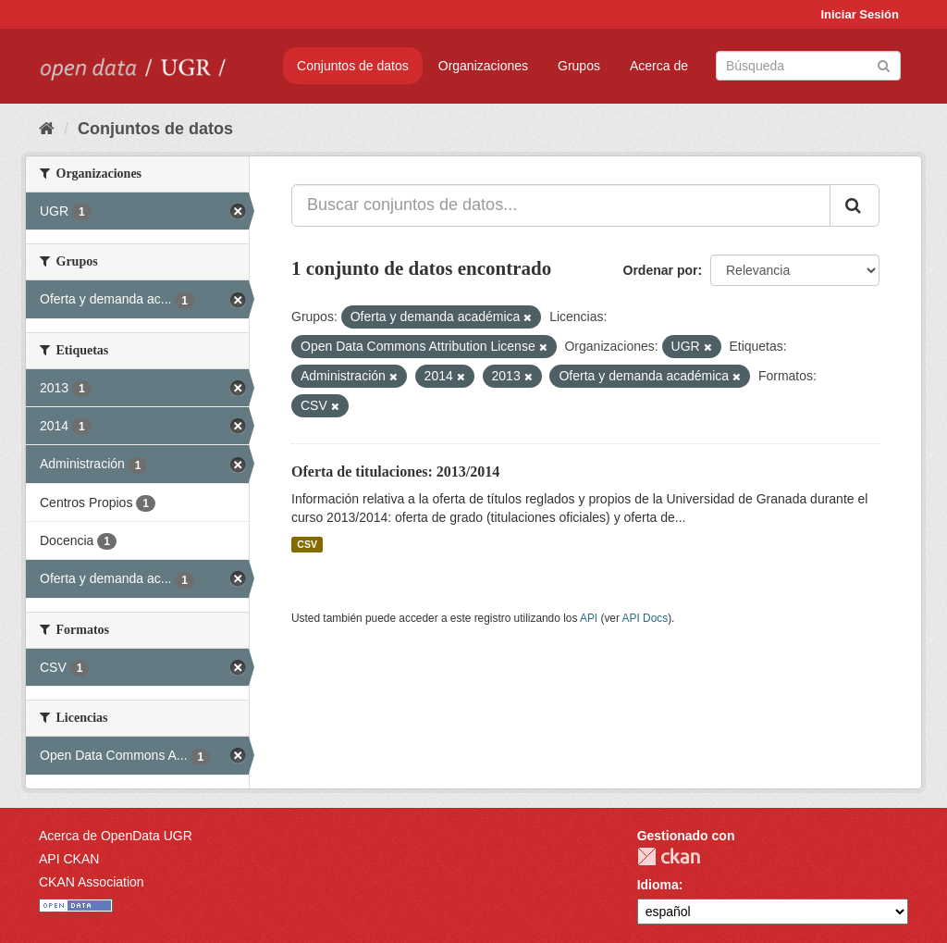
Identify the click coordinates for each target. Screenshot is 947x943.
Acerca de (659, 65)
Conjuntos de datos (353, 65)
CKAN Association (91, 882)
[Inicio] (47, 128)
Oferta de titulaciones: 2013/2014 (395, 471)
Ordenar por (660, 270)
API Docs (645, 618)
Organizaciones (483, 65)
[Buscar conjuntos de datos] (808, 66)
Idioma (658, 884)
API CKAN (69, 858)
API (588, 618)
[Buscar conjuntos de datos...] (560, 205)
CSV (307, 544)
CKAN (668, 856)
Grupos (579, 65)
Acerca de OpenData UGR (115, 835)
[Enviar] (884, 64)
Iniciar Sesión (859, 14)
